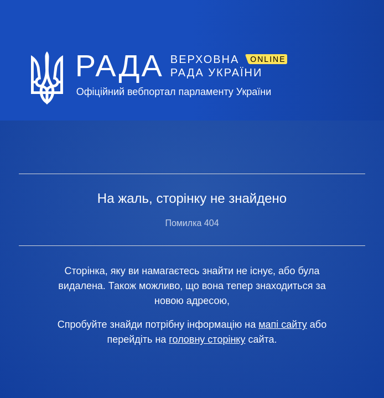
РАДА (119, 65)
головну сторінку (207, 339)
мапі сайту (282, 324)
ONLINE (268, 59)
